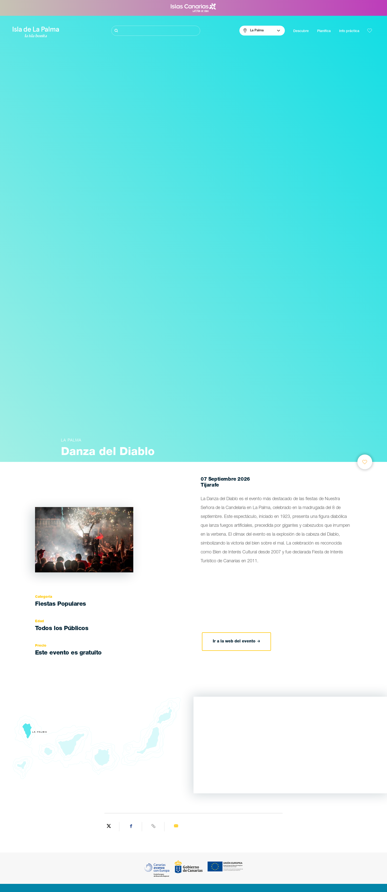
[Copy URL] (154, 826)
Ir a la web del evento (236, 642)
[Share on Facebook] (131, 826)
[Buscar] (155, 31)
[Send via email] (176, 826)
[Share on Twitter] (108, 826)
